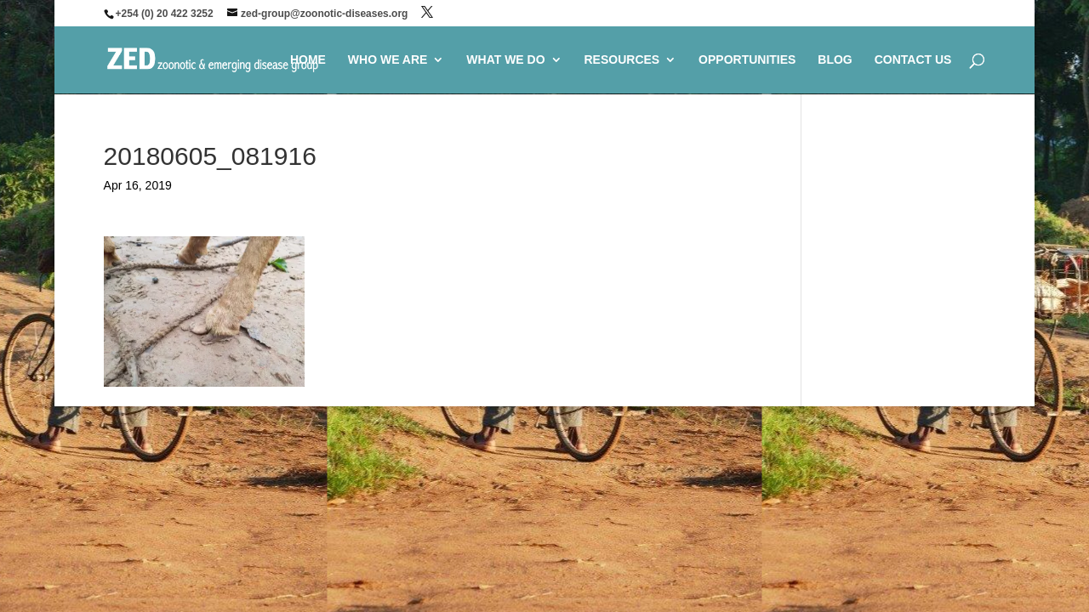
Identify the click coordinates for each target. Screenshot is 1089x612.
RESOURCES (621, 60)
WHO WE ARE (388, 60)
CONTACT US (913, 60)
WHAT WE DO (505, 60)
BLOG (835, 60)
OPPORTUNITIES (746, 60)
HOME (308, 60)
